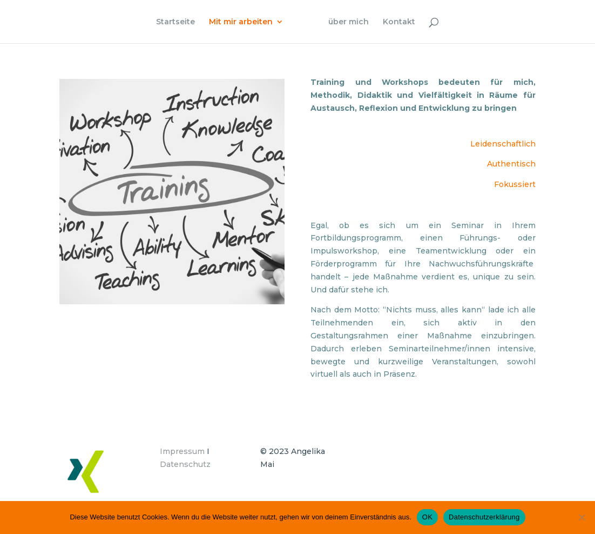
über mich (348, 22)
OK (427, 517)
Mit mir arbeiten (241, 22)
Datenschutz (185, 464)
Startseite (175, 22)
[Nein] (581, 517)
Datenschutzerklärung (484, 517)
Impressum (182, 451)
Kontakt (399, 22)
